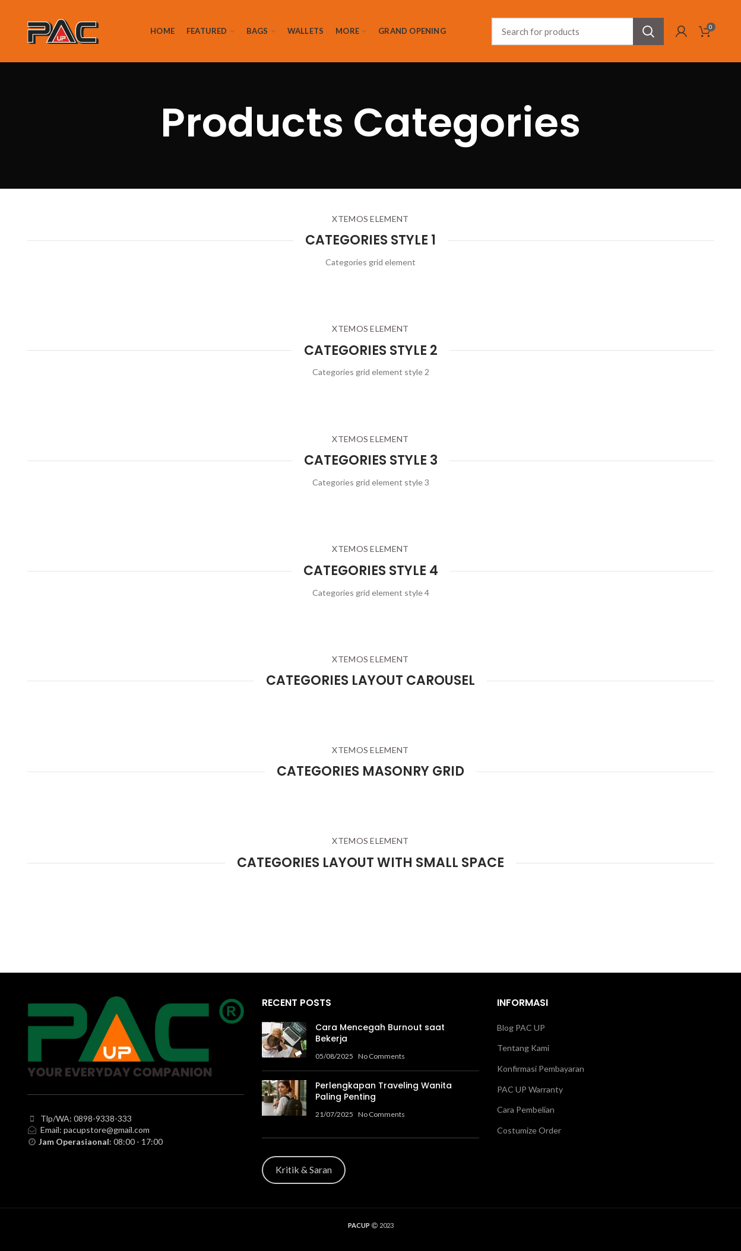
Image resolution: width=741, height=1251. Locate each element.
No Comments (381, 1056)
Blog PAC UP (521, 1028)
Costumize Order (529, 1130)
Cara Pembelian (526, 1109)
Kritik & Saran (304, 1169)
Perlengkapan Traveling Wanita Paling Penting (383, 1091)
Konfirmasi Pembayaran (540, 1068)
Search (648, 31)
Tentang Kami (523, 1048)
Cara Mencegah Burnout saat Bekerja (380, 1033)
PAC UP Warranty (530, 1089)
